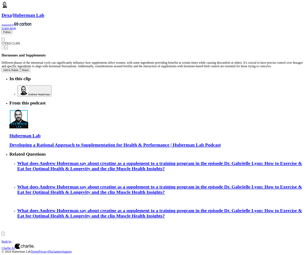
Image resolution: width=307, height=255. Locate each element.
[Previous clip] (3, 47)
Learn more (9, 28)
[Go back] (3, 40)
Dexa (7, 15)
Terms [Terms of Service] (35, 251)
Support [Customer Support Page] (67, 251)
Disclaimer (55, 251)
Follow (7, 32)
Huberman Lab (28, 15)
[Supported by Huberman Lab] (153, 24)
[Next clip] (6, 47)
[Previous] (3, 234)
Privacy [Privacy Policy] (43, 251)
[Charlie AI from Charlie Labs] (24, 248)
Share (25, 70)
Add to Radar (11, 70)
